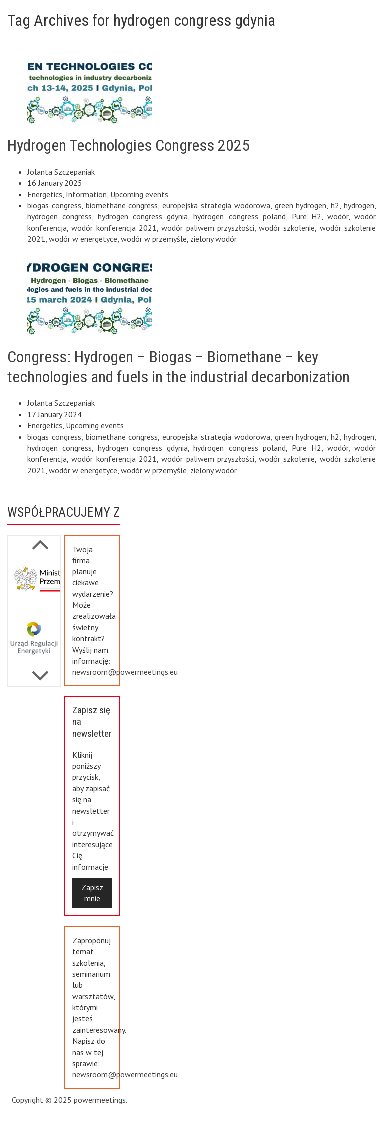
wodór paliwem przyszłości (207, 228)
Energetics (44, 194)
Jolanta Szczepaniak (61, 172)
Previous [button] (40, 671)
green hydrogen (301, 205)
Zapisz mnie (92, 892)
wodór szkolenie (287, 228)
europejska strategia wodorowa (216, 205)
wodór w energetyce (83, 239)
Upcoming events (139, 194)
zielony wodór (213, 239)
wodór (337, 216)
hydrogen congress (59, 216)
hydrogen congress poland (239, 216)
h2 (335, 205)
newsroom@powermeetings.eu (125, 672)
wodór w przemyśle (154, 239)
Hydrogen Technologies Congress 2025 (128, 145)
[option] (34, 583)
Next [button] (40, 539)
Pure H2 (306, 216)
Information (86, 194)
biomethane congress (122, 205)
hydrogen (359, 205)
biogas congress (54, 205)
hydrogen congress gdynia (143, 216)
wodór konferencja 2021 (114, 228)
